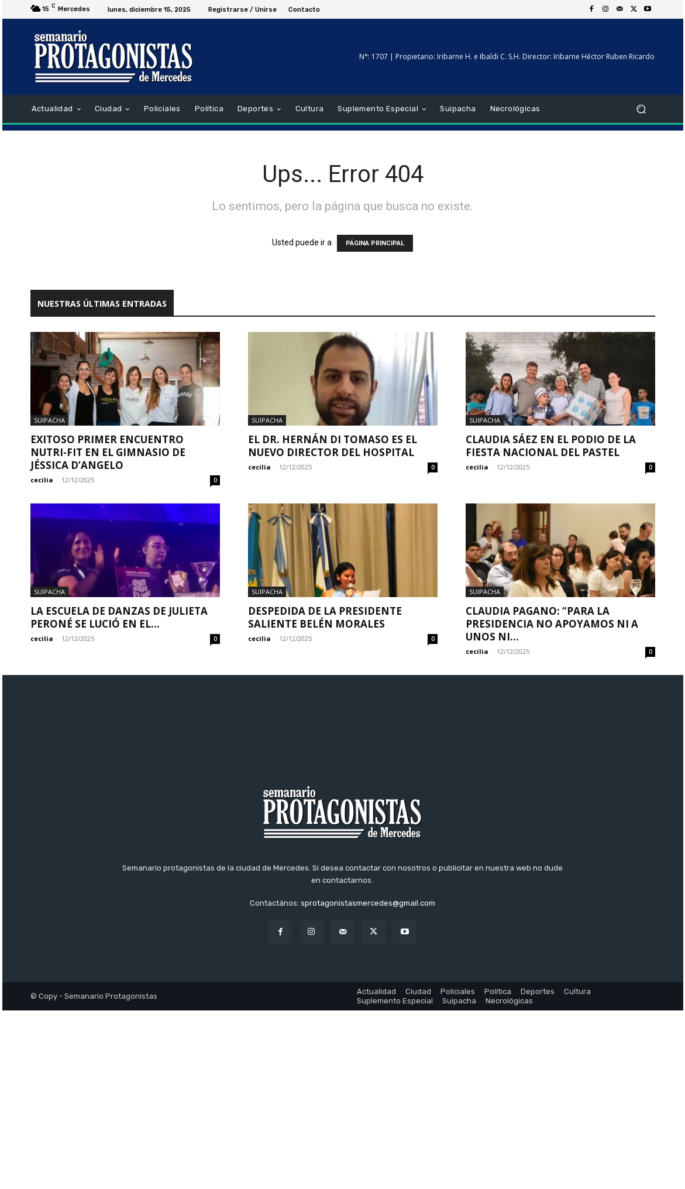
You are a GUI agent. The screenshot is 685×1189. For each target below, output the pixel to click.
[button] (641, 109)
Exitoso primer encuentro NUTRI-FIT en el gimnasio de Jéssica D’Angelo (107, 452)
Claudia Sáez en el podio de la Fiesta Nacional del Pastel (551, 446)
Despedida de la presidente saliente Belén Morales (325, 617)
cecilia (41, 479)
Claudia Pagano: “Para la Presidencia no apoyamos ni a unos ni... (552, 623)
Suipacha (49, 420)
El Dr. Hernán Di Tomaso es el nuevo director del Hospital (332, 446)
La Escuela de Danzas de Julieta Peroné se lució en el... (119, 617)
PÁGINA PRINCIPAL (375, 243)
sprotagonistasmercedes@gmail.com (368, 1081)
